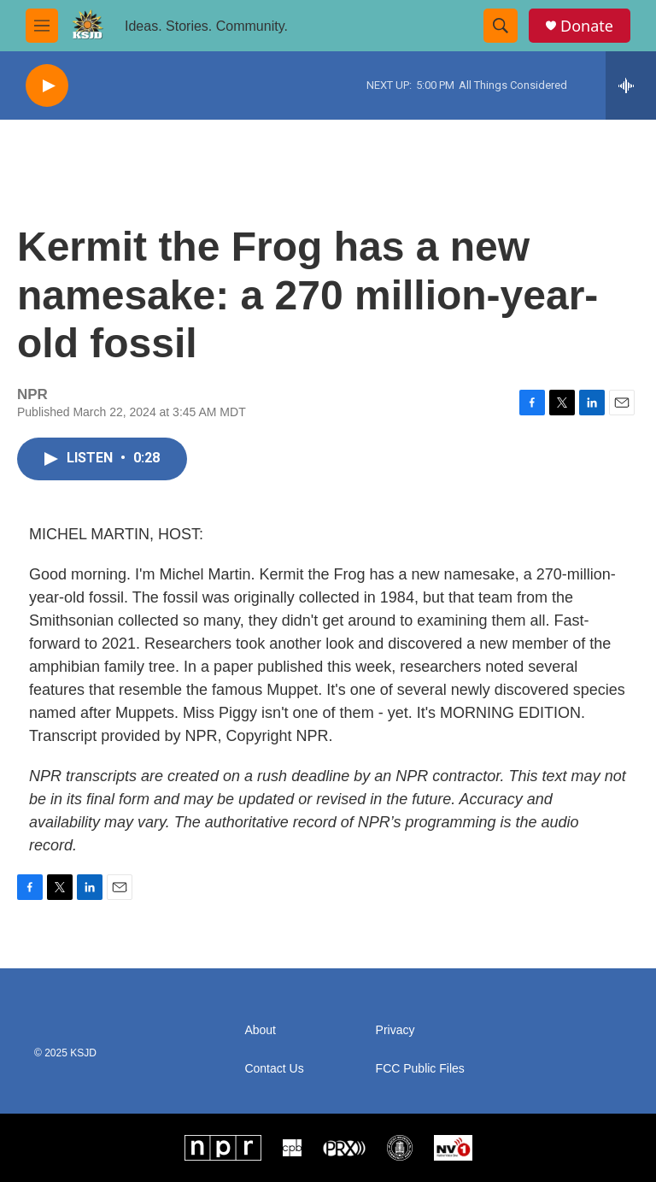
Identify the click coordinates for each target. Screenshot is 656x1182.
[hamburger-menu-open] (42, 26)
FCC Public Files (420, 1068)
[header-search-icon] (500, 26)
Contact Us (273, 1068)
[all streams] (631, 85)
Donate (586, 26)
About (260, 1030)
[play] (47, 86)
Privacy (395, 1030)
